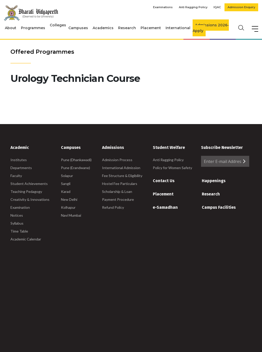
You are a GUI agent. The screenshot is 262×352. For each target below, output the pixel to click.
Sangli (65, 183)
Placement (151, 28)
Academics (103, 28)
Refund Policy (113, 207)
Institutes (18, 160)
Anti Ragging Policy (193, 7)
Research (127, 28)
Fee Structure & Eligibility (122, 175)
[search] (240, 27)
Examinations (163, 7)
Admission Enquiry (241, 7)
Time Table (19, 231)
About (10, 28)
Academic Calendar (25, 239)
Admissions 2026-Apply (211, 28)
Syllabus (16, 223)
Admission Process (117, 160)
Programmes (33, 28)
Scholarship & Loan (117, 191)
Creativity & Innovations (29, 199)
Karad (65, 191)
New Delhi (69, 199)
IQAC (217, 7)
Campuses (78, 28)
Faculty (16, 175)
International (178, 28)
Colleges (58, 25)
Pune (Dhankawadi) (76, 160)
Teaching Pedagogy (26, 191)
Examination (20, 207)
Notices (16, 215)
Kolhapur (68, 207)
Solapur (67, 175)
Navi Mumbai (71, 215)
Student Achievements (29, 183)
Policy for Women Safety (172, 168)
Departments (21, 168)
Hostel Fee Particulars (119, 183)
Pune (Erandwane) (75, 168)
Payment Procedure (118, 199)
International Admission (121, 168)
